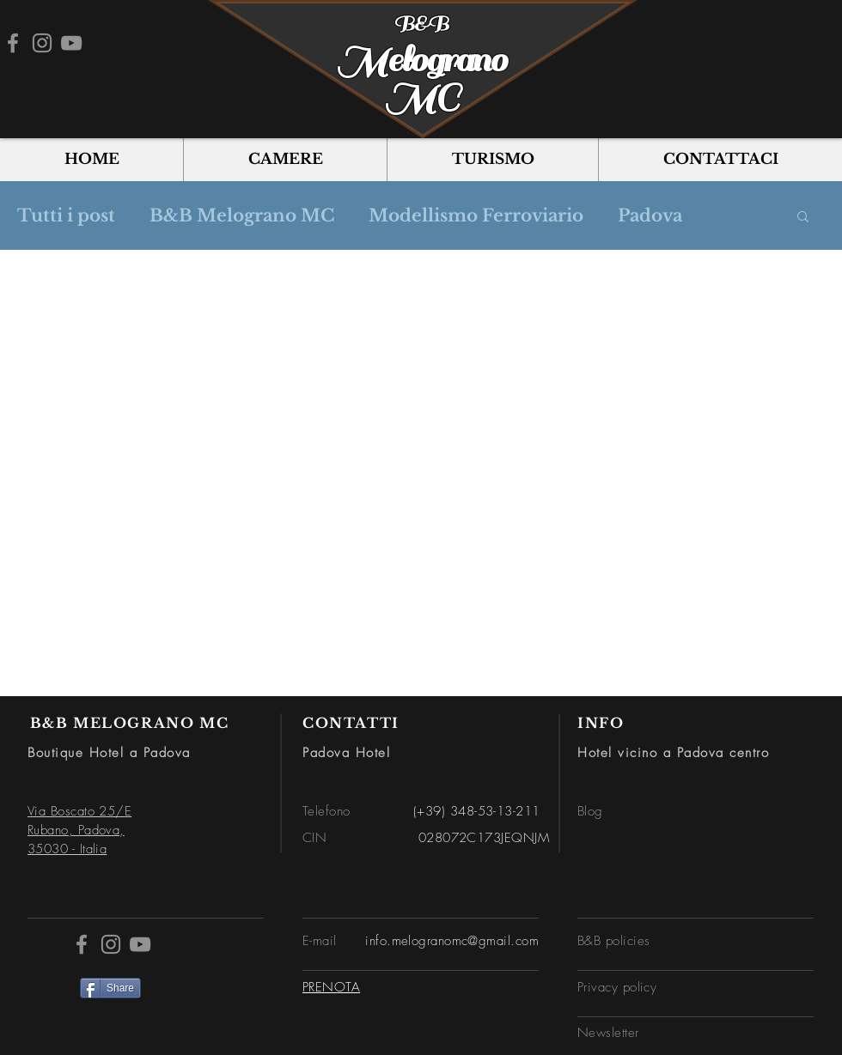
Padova (650, 215)
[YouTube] (71, 43)
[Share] (110, 988)
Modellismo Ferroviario (476, 215)
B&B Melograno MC (241, 215)
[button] (803, 218)
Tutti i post (66, 215)
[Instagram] (42, 43)
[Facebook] (13, 43)
